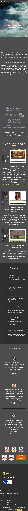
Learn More (14, 509)
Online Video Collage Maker (12, 493)
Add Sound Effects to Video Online (13, 504)
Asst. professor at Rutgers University (14, 403)
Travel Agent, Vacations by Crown (14, 433)
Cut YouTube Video (10, 500)
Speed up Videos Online (11, 495)
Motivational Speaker (14, 375)
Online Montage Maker (11, 498)
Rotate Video (9, 502)
